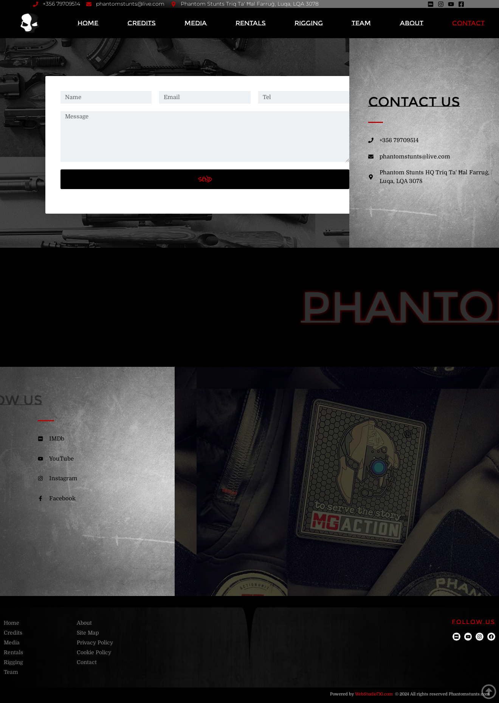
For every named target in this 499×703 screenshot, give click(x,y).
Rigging (308, 23)
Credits (141, 23)
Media (195, 23)
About (411, 23)
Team (361, 23)
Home (87, 23)
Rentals (251, 23)
